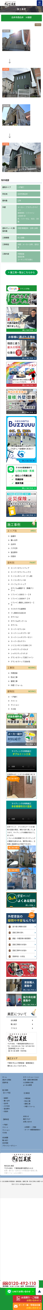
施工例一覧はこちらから (22, 272)
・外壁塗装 (26, 1098)
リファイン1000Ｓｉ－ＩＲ (21, 594)
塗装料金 (5, 1082)
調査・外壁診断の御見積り (20, 938)
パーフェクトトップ (18, 584)
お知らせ (26, 1116)
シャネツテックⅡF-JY (19, 653)
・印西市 (5, 1111)
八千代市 (14, 548)
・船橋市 (5, 1098)
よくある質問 (27, 1085)
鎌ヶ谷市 (14, 540)
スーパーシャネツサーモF (20, 633)
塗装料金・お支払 (17, 956)
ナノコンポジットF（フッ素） (22, 576)
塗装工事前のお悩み (18, 944)
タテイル (14, 625)
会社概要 (14, 1020)
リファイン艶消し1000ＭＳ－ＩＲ (22, 604)
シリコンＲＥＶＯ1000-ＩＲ (21, 645)
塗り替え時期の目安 (18, 927)
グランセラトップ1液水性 (20, 661)
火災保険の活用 (28, 1082)
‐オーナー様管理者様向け (32, 1129)
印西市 (13, 556)
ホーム (4, 1077)
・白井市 (5, 1103)
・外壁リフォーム (29, 1106)
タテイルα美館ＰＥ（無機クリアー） (22, 589)
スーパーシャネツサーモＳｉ (22, 637)
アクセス (14, 1028)
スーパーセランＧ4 (18, 629)
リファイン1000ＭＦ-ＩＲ (20, 598)
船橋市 (13, 536)
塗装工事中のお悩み (18, 950)
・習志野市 (6, 1108)
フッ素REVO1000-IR (18, 613)
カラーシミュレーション (31, 1077)
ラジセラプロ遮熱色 (18, 609)
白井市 (13, 544)
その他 (13, 709)
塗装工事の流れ (16, 933)
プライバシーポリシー (9, 1145)
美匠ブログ (26, 1119)
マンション (15, 705)
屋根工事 (14, 681)
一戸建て (14, 697)
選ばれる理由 (6, 1079)
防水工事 (14, 677)
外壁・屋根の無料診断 (30, 1079)
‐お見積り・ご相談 (29, 1127)
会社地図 (5, 1143)
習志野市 (14, 552)
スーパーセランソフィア (20, 568)
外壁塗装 (14, 673)
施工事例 (5, 1090)
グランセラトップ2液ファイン (22, 657)
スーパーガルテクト (18, 641)
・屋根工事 (26, 1103)
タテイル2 (14, 617)
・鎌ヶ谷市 (6, 1100)
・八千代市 (6, 1106)
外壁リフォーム (17, 685)
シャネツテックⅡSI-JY (19, 649)
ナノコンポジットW (18, 580)
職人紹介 (14, 1024)
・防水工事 (26, 1101)
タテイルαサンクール (19, 621)
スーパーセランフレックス (21, 572)
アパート (14, 701)
